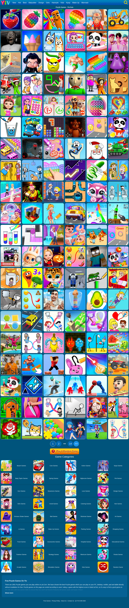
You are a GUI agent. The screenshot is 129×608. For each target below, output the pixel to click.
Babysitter (32, 3)
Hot (19, 3)
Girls (48, 3)
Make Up (75, 3)
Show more (9, 593)
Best (24, 3)
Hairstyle (55, 3)
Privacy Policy (56, 601)
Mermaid (84, 3)
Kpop (68, 3)
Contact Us (71, 601)
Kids (62, 3)
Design (41, 3)
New (14, 3)
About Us (63, 601)
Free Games (47, 601)
